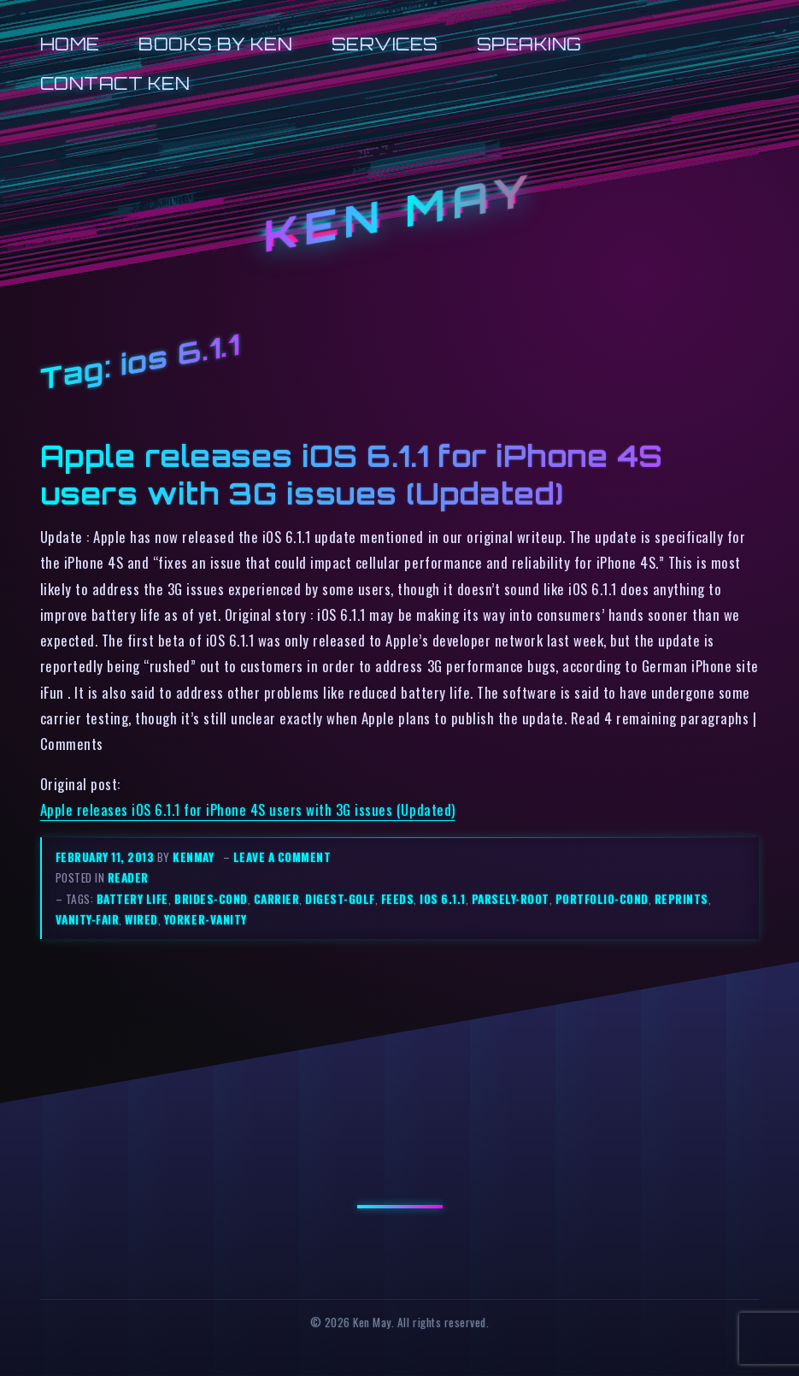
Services (385, 44)
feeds (397, 898)
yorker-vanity (205, 919)
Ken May (400, 212)
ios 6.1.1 (443, 898)
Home (70, 44)
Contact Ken (115, 83)
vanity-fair (88, 919)
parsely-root (510, 898)
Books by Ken (215, 44)
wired (141, 919)
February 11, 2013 (106, 856)
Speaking (529, 44)
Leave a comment (282, 856)
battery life (132, 898)
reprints (681, 898)
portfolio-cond (602, 898)
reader (128, 877)
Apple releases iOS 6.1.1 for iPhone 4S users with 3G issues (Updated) (351, 474)
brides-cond (211, 898)
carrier (277, 898)
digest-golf (340, 898)
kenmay (193, 856)
